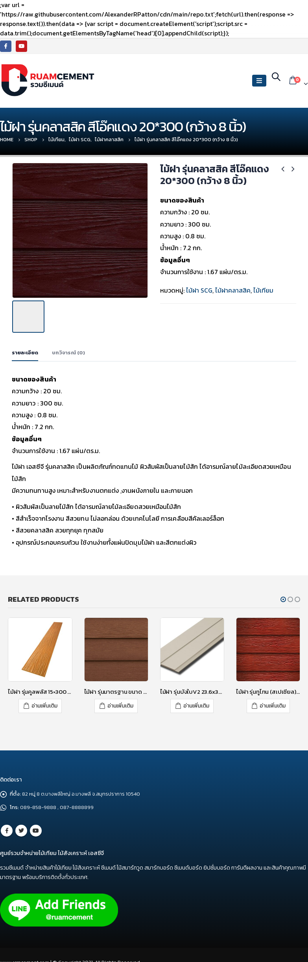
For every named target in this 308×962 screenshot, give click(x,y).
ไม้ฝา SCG (199, 290)
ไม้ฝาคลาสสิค (233, 290)
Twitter (21, 828)
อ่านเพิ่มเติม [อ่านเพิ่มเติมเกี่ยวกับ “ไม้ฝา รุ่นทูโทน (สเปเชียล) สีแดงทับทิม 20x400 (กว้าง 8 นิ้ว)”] (273, 704)
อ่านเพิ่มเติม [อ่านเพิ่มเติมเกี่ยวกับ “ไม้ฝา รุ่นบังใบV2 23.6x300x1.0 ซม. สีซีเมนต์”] (196, 704)
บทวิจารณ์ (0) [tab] (68, 350)
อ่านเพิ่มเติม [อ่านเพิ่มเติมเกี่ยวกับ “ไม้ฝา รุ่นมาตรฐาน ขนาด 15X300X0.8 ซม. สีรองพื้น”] (120, 704)
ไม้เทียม (263, 290)
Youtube (36, 828)
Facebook (7, 828)
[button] (283, 597)
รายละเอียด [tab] (25, 350)
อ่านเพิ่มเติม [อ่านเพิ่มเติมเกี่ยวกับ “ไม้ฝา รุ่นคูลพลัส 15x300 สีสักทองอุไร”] (44, 704)
